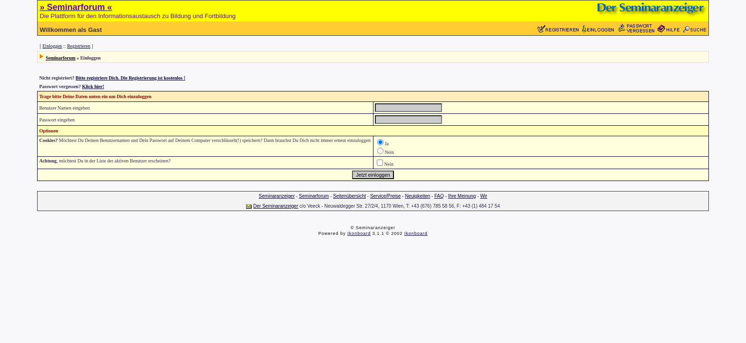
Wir (483, 196)
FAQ (439, 196)
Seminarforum (61, 58)
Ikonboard (359, 233)
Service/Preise (385, 196)
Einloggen (52, 46)
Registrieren (78, 46)
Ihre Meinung (462, 196)
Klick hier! (93, 86)
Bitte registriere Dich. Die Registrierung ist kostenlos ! (131, 78)
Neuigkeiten (417, 196)
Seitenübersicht (349, 196)
